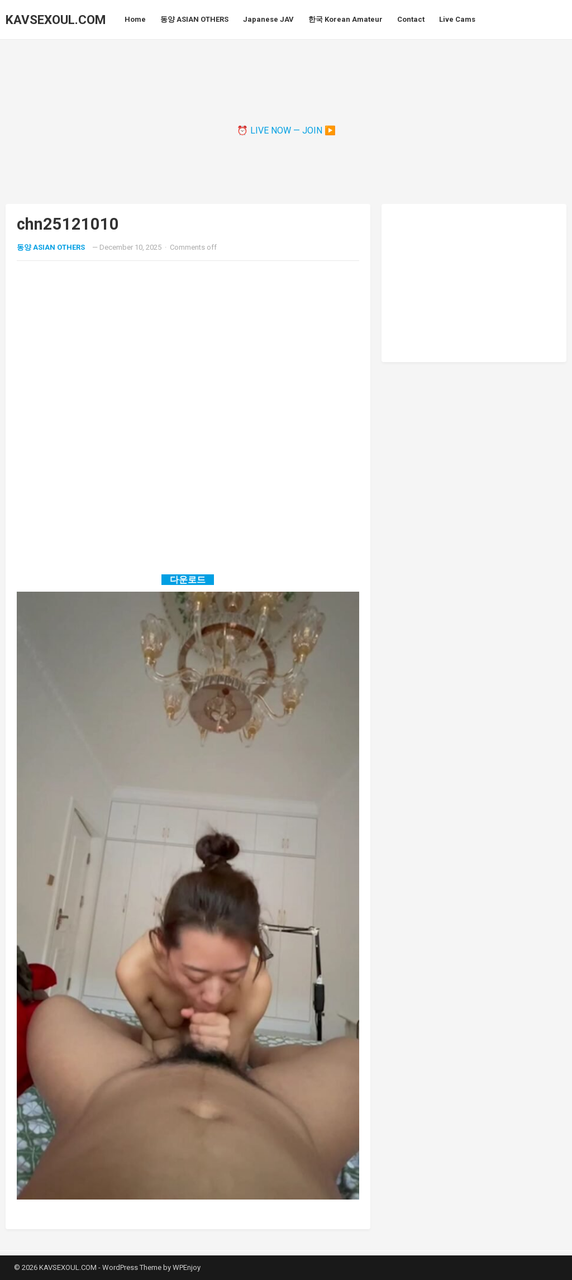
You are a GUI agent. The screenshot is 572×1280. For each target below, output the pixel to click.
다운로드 (188, 579)
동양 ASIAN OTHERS (51, 247)
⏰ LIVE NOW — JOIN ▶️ (286, 130)
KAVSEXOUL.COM (56, 19)
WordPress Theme (131, 1267)
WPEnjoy (187, 1267)
